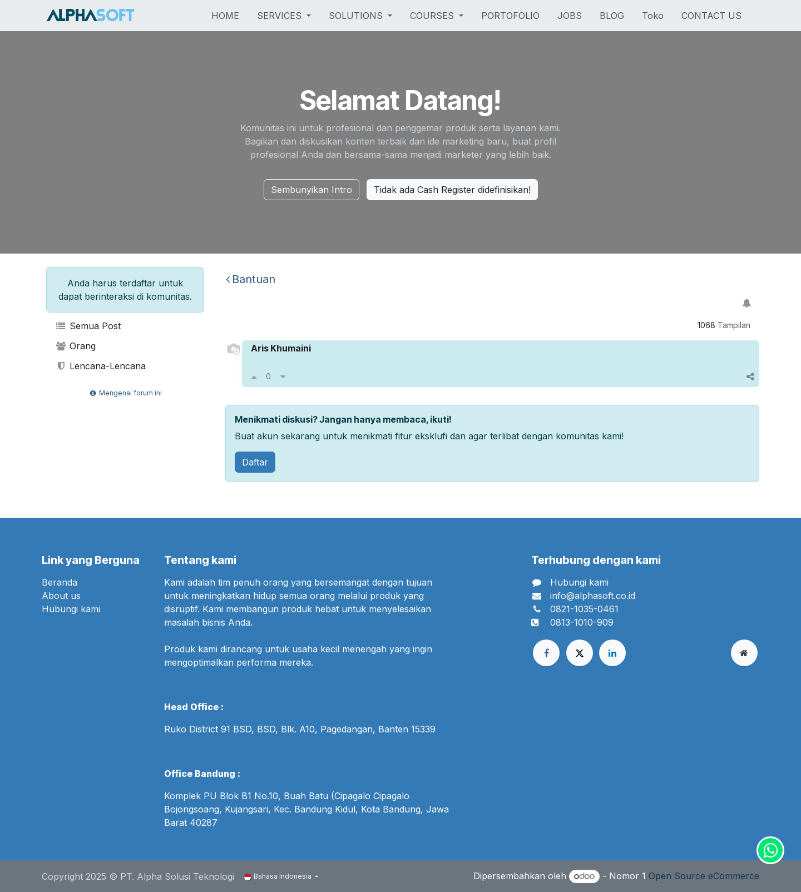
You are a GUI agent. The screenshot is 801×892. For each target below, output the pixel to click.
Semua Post (88, 325)
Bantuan (250, 279)
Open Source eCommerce (704, 875)
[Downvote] (282, 376)
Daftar (255, 462)
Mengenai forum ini (124, 393)
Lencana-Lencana (100, 365)
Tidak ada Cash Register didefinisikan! (452, 189)
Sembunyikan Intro (311, 189)
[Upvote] (253, 376)
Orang (75, 345)
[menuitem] (225, 15)
